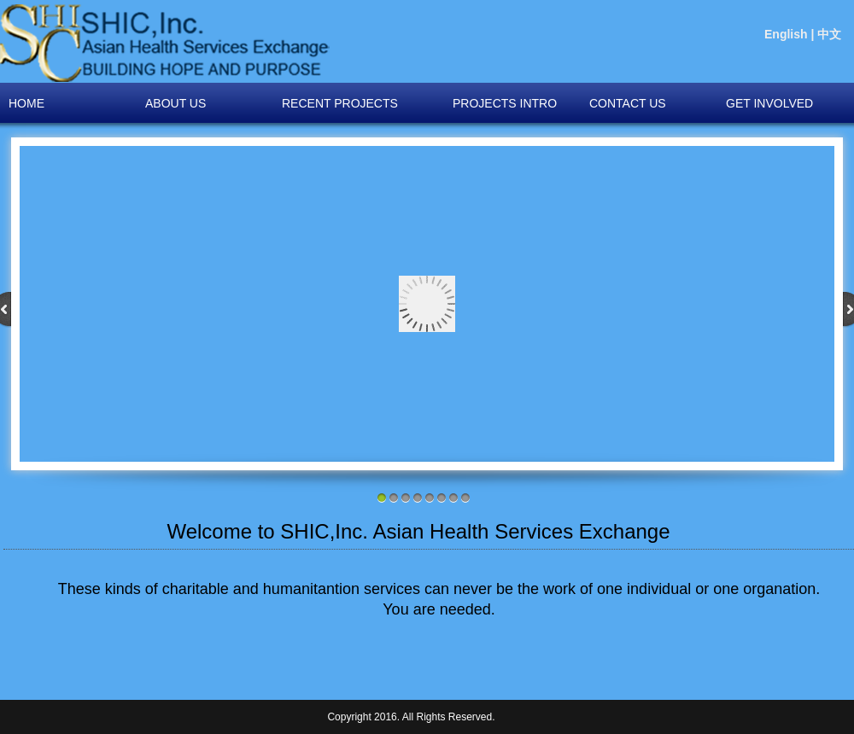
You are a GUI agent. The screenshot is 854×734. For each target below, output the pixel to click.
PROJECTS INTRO (505, 103)
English (786, 34)
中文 (829, 34)
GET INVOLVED (769, 103)
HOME (26, 103)
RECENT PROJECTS (340, 103)
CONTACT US (627, 103)
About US (175, 103)
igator (165, 43)
